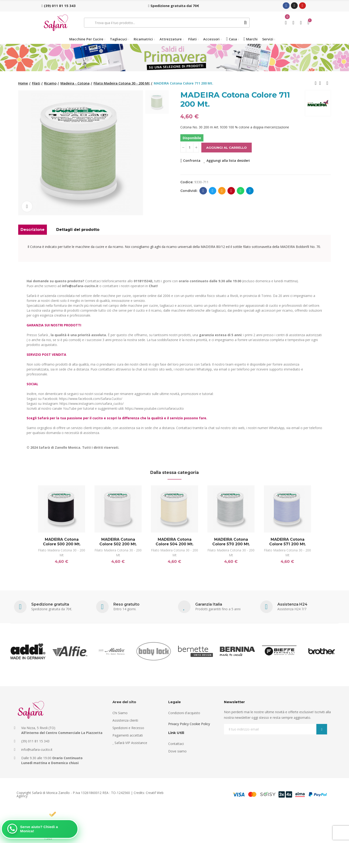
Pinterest (231, 190)
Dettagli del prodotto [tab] (77, 229)
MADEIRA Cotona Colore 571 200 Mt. (287, 541)
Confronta (191, 160)
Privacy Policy (178, 724)
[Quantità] (189, 147)
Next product (327, 83)
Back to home (321, 83)
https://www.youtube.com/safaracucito (154, 408)
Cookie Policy (200, 724)
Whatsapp (240, 190)
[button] (59, 6)
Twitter (212, 190)
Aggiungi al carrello (226, 147)
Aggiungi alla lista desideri (228, 160)
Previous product (315, 83)
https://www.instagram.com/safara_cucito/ (91, 403)
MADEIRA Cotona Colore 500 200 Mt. (61, 541)
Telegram (250, 190)
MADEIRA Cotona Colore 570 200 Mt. (231, 541)
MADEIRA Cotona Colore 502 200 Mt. (118, 541)
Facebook (203, 190)
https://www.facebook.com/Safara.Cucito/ (90, 398)
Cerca (245, 23)
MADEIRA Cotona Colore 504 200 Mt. (174, 541)
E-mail (222, 190)
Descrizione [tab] (33, 229)
